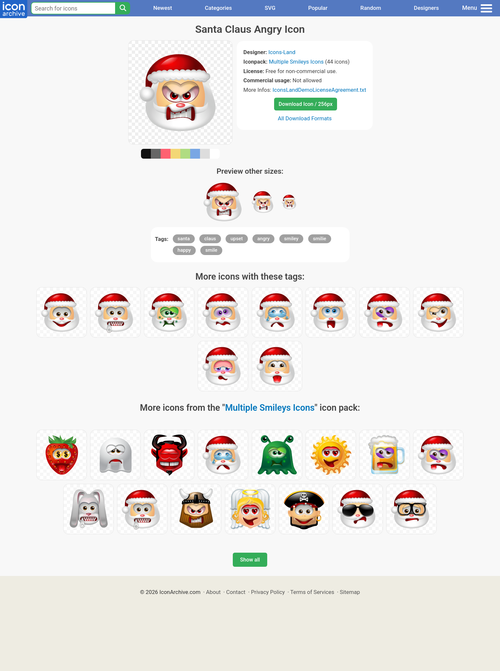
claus (210, 239)
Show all (250, 560)
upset (236, 239)
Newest (162, 8)
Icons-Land (281, 52)
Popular (318, 8)
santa (184, 239)
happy (184, 250)
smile (211, 250)
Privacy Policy (268, 592)
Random (370, 8)
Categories (218, 8)
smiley (291, 239)
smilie (319, 239)
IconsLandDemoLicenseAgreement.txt (319, 90)
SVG (270, 8)
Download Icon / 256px (305, 104)
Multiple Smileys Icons (296, 61)
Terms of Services (312, 592)
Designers (426, 8)
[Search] (122, 8)
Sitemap (350, 592)
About (213, 592)
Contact (236, 592)
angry (263, 239)
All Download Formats (305, 118)
